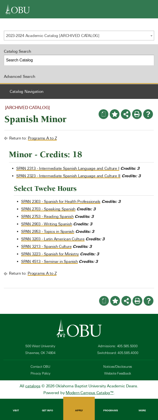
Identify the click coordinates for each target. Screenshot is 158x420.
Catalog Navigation (26, 91)
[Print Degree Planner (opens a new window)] (103, 114)
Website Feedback (117, 373)
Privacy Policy (40, 373)
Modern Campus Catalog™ (90, 393)
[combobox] (79, 35)
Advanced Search (19, 76)
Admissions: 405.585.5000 (118, 346)
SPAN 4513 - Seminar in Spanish (49, 261)
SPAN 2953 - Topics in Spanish (47, 231)
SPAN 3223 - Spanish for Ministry (50, 254)
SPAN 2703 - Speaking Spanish (48, 209)
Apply (79, 407)
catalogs (32, 386)
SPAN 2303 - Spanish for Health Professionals (60, 201)
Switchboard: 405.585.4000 (117, 353)
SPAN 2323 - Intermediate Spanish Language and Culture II (68, 176)
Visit (16, 407)
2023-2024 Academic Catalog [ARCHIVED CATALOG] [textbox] (52, 35)
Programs (110, 407)
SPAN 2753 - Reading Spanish (47, 216)
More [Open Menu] (142, 407)
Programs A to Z (42, 138)
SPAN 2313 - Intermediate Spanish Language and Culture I (67, 168)
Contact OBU (40, 367)
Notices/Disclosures (117, 367)
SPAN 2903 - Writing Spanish (46, 224)
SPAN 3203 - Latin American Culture (53, 239)
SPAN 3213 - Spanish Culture (46, 246)
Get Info (47, 407)
